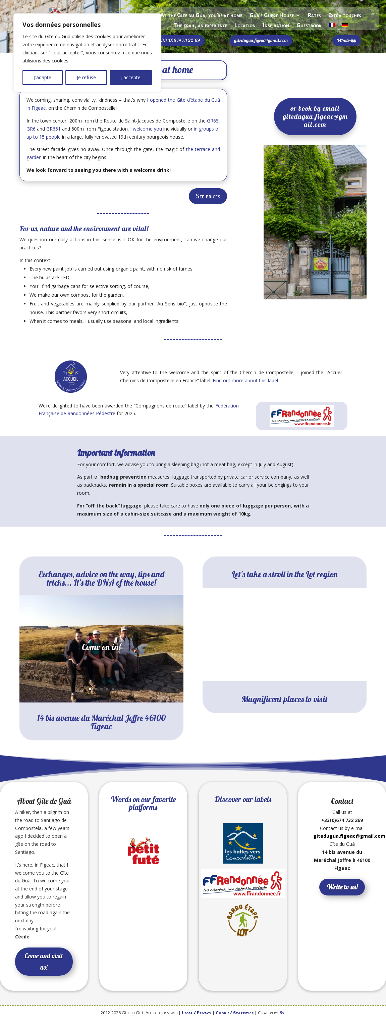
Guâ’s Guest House (272, 16)
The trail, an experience (200, 26)
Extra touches (344, 16)
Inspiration (276, 26)
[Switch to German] (345, 26)
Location (245, 26)
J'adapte (42, 77)
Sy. (283, 1013)
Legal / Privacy (196, 1013)
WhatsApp (346, 40)
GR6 (31, 129)
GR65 (213, 120)
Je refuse (86, 77)
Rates (314, 16)
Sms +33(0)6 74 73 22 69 (175, 40)
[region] (87, 52)
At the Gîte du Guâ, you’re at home (201, 16)
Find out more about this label (245, 381)
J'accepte (131, 77)
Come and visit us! (43, 962)
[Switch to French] (332, 26)
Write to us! (342, 888)
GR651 (53, 129)
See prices (207, 196)
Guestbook (308, 26)
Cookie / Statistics (235, 1013)
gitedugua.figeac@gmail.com (261, 40)
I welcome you (146, 129)
